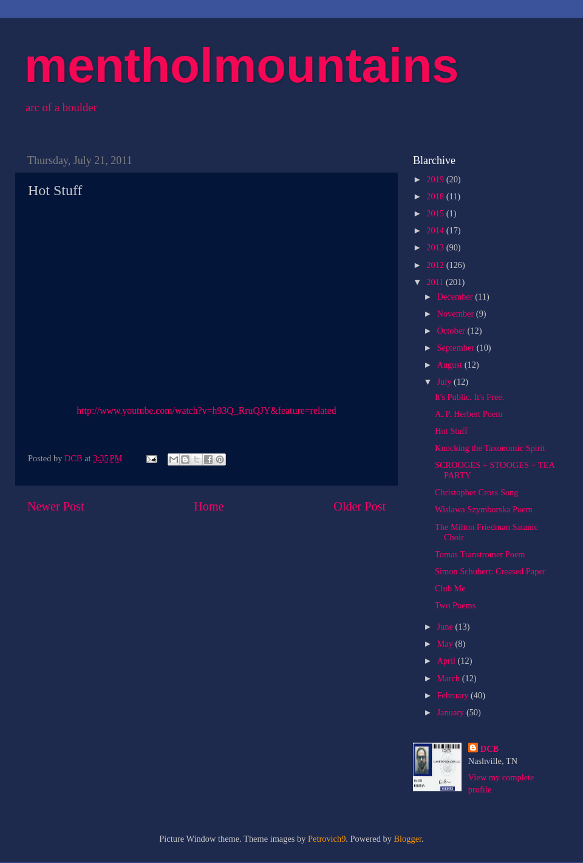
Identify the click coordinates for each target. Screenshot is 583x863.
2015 (436, 213)
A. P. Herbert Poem (469, 414)
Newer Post (55, 506)
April (447, 660)
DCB (489, 749)
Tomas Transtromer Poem (480, 554)
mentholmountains (241, 65)
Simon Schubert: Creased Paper (490, 571)
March (449, 678)
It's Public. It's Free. (469, 397)
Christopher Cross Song (477, 492)
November (456, 313)
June (446, 626)
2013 (436, 247)
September (457, 347)
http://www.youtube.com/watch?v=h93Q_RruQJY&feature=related (206, 410)
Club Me (450, 588)
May (446, 643)
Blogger (408, 839)
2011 (436, 282)
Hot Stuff (451, 431)
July (445, 382)
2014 (436, 230)
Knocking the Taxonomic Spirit (490, 448)
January (451, 712)
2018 (436, 196)
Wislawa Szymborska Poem (484, 509)
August (451, 365)
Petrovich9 (327, 839)
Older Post (359, 506)
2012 (436, 265)
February (454, 695)
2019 (436, 179)
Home (208, 506)
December (456, 296)
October (452, 330)
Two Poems (455, 605)
